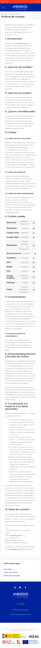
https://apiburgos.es (21, 43)
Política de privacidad (12, 576)
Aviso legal (8, 569)
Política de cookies (11, 572)
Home (5, 14)
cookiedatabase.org (15, 549)
